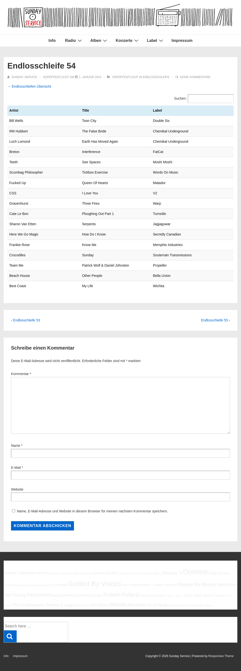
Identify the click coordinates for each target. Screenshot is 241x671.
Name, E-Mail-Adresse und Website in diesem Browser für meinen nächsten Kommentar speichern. (92, 511)
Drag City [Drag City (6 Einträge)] (215, 573)
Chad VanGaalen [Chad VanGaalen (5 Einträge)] (70, 573)
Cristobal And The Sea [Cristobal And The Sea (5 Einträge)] (131, 573)
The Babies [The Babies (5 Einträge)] (220, 595)
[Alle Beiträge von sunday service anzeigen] (22, 77)
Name (15, 445)
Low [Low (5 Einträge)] (152, 585)
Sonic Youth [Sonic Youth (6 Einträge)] (193, 595)
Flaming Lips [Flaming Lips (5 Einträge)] (18, 585)
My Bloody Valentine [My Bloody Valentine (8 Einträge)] (215, 584)
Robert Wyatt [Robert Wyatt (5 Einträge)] (147, 595)
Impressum (182, 40)
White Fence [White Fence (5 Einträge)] (82, 605)
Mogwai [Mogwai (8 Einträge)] (185, 584)
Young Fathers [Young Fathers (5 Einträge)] (178, 605)
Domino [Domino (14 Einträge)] (195, 572)
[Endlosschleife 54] (90, 77)
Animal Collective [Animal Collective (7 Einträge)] (19, 573)
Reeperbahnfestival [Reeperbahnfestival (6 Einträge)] (65, 595)
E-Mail (16, 468)
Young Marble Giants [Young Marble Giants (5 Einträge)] (199, 605)
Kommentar (21, 374)
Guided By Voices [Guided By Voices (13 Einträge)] (94, 584)
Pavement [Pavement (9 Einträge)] (37, 595)
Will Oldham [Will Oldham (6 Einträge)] (99, 605)
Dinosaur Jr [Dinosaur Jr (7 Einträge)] (172, 573)
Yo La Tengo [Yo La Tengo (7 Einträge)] (158, 605)
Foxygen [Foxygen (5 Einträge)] (32, 585)
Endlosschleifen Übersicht (31, 86)
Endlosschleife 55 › (215, 320)
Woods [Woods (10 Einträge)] (118, 604)
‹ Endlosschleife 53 (25, 320)
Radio (74, 40)
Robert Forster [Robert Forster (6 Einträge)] (91, 595)
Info (52, 40)
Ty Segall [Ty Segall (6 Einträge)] (67, 605)
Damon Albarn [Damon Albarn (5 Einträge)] (153, 573)
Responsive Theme (221, 656)
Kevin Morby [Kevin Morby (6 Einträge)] (140, 585)
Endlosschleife (156, 77)
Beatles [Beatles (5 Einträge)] (54, 573)
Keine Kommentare (195, 77)
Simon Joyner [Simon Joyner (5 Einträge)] (175, 595)
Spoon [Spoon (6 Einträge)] (207, 595)
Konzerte (127, 40)
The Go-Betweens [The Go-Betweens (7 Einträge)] (28, 605)
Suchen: (180, 98)
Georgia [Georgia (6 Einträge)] (60, 585)
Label (155, 40)
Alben (99, 40)
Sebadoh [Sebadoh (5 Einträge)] (161, 595)
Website (17, 489)
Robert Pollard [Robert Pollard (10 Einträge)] (121, 594)
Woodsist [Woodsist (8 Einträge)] (136, 604)
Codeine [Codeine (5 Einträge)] (85, 573)
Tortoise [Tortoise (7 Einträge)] (52, 605)
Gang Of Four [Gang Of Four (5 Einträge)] (46, 585)
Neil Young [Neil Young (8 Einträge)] (14, 595)
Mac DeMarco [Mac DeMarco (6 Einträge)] (166, 585)
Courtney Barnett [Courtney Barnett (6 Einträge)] (104, 573)
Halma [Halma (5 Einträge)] (126, 585)
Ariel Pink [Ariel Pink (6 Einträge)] (42, 573)
